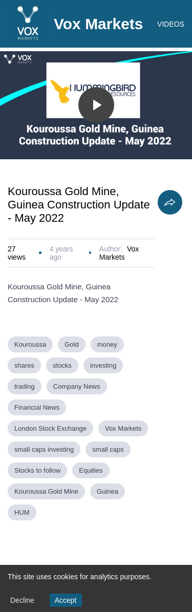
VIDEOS (170, 24)
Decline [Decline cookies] (22, 600)
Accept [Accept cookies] (66, 600)
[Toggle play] (96, 105)
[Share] (170, 202)
